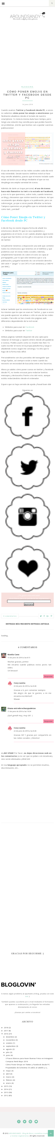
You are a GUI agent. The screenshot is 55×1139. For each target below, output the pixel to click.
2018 (6, 1027)
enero (9, 1083)
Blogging (27, 87)
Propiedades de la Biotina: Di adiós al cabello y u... (27, 1068)
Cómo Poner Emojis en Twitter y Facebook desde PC (28, 1064)
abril (8, 1074)
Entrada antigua (40, 624)
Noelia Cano (13, 654)
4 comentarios (10, 616)
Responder (48, 676)
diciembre (10, 1037)
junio (8, 1055)
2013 (6, 1092)
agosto (9, 1049)
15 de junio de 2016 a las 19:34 (19, 711)
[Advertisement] (27, 55)
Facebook (29, 327)
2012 (6, 1095)
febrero (9, 1080)
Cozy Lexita (19, 683)
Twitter (28, 330)
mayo (8, 1071)
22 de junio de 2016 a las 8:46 (25, 686)
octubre (9, 1043)
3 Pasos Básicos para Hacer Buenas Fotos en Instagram (29, 1058)
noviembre (11, 1040)
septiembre (11, 1046)
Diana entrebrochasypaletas (22, 708)
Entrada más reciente (18, 624)
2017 (6, 1031)
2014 (6, 1089)
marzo (9, 1077)
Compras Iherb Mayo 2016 (17, 1061)
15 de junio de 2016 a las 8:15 (19, 658)
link (27, 996)
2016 (6, 1034)
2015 (6, 1086)
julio (8, 1052)
